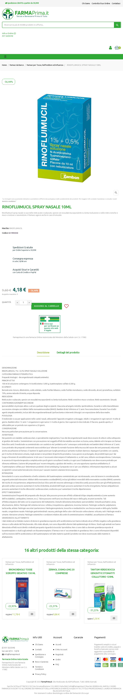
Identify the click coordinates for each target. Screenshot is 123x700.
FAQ (57, 664)
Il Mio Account (61, 650)
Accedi (58, 644)
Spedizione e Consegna (40, 655)
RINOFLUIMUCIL (15, 228)
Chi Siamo (86, 3)
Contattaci (116, 3)
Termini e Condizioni (39, 668)
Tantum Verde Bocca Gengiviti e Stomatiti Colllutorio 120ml (102, 573)
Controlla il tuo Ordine (101, 3)
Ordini (58, 659)
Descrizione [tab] (43, 352)
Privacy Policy (40, 674)
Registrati (59, 654)
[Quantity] (23, 302)
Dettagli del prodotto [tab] (68, 352)
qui (87, 693)
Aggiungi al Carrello (46, 306)
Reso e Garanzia (41, 662)
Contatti (38, 650)
